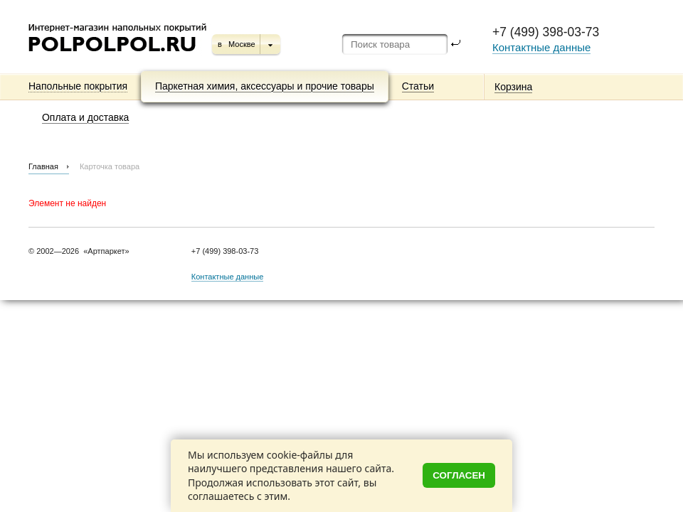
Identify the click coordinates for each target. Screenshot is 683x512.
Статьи (418, 86)
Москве (241, 44)
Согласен (459, 475)
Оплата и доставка (85, 117)
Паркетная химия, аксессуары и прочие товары (264, 86)
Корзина (513, 86)
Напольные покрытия (77, 86)
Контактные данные (541, 47)
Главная (43, 166)
